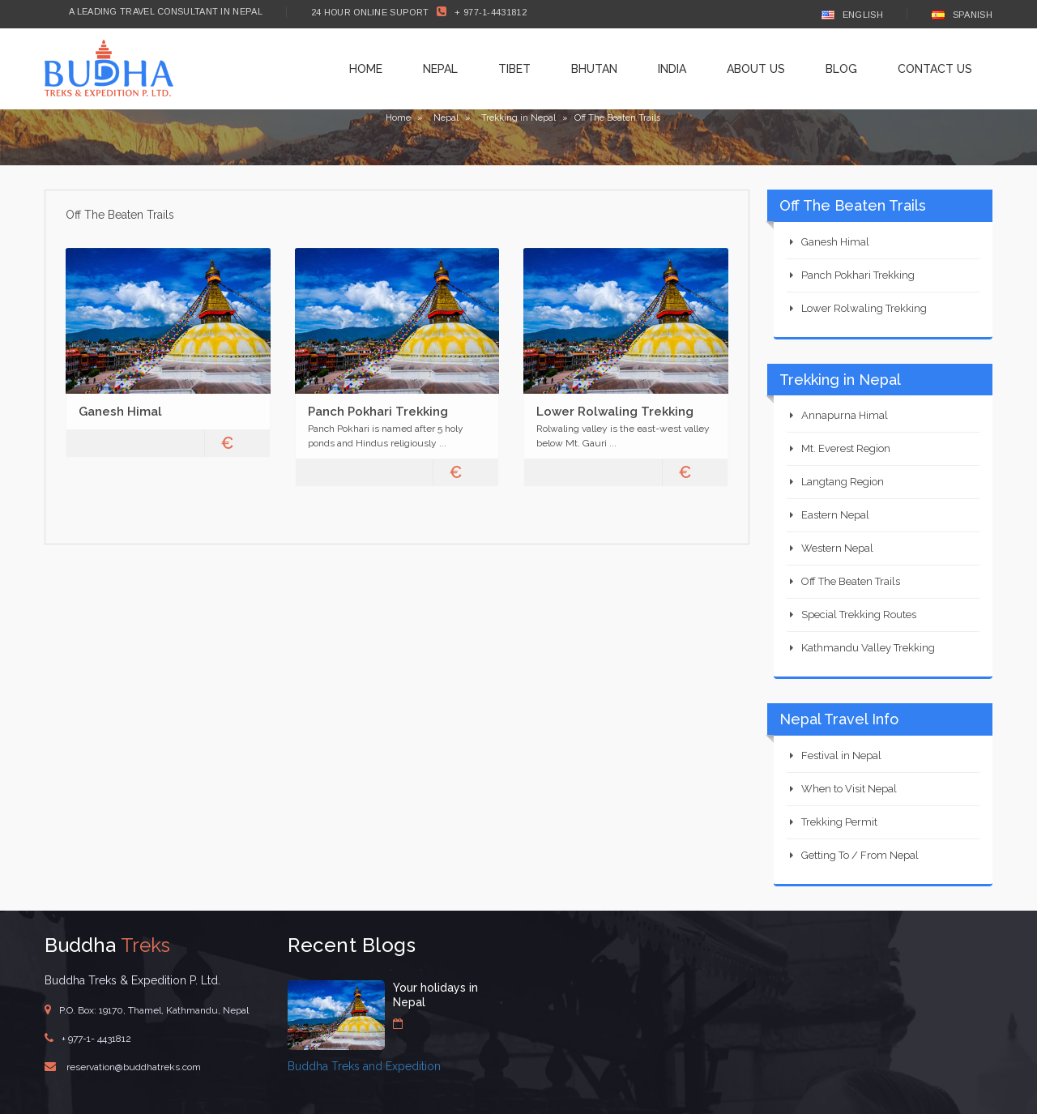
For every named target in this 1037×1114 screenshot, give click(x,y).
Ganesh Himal (120, 411)
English (852, 14)
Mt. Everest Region (845, 448)
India (672, 68)
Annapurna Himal (844, 415)
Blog (841, 68)
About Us (756, 68)
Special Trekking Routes (858, 614)
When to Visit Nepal (849, 789)
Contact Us (935, 68)
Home (365, 68)
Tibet (514, 68)
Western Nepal (837, 548)
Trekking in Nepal (518, 118)
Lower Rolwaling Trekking (614, 411)
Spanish (962, 14)
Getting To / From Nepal (860, 855)
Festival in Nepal (841, 755)
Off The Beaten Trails (850, 581)
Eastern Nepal (835, 515)
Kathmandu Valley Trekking (868, 648)
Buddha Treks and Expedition (364, 1066)
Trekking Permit (839, 822)
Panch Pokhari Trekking (378, 411)
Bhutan (594, 68)
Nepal (440, 68)
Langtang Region (842, 482)
